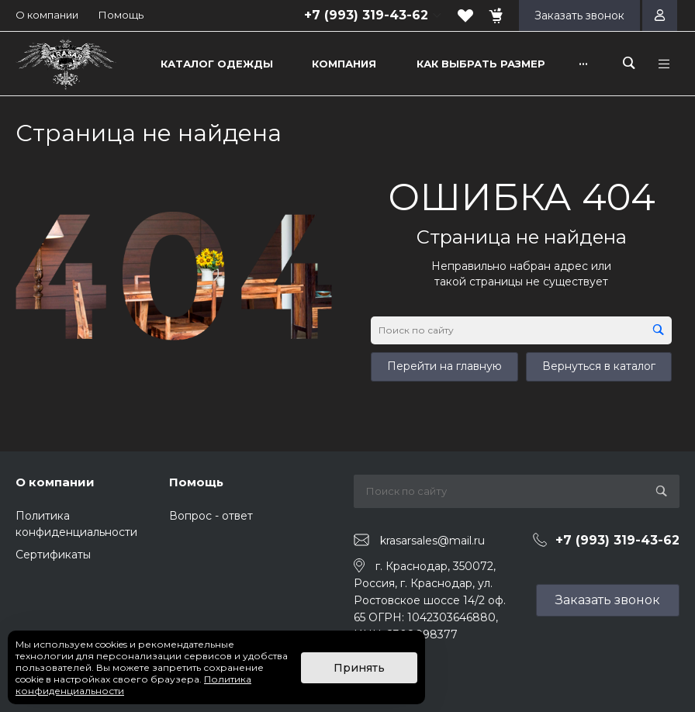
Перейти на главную (444, 366)
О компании (47, 15)
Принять (359, 668)
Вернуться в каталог (598, 366)
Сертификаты (53, 555)
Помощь (121, 15)
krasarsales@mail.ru (432, 541)
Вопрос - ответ (211, 516)
